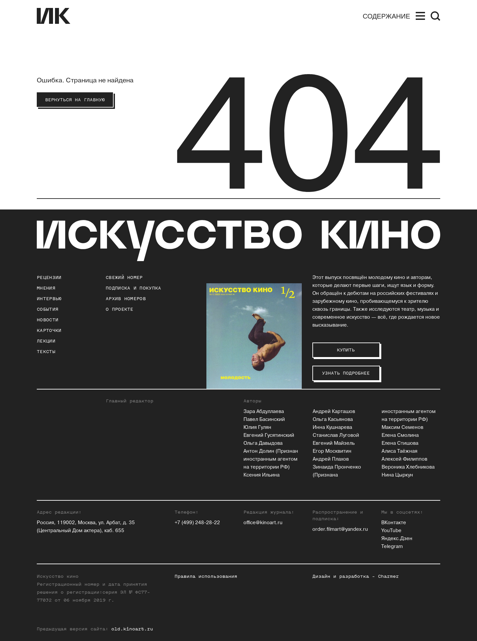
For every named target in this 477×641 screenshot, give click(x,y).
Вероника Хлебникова (408, 467)
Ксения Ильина (261, 475)
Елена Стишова (400, 443)
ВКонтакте (393, 522)
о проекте (119, 309)
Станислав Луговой (336, 435)
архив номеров (126, 298)
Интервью (49, 298)
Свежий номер (124, 277)
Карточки (49, 330)
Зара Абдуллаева (263, 411)
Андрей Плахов (331, 459)
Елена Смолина (400, 435)
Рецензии (49, 277)
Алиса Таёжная (399, 451)
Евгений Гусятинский (268, 435)
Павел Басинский (264, 419)
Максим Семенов (402, 427)
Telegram (392, 546)
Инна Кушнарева (332, 427)
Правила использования (206, 576)
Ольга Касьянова (333, 419)
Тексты (46, 351)
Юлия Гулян (257, 427)
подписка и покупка (133, 288)
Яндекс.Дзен (396, 538)
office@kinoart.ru (263, 522)
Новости (47, 319)
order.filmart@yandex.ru (340, 529)
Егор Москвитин (332, 451)
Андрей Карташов (334, 411)
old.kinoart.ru (132, 628)
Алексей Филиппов (404, 459)
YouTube (391, 530)
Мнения (46, 288)
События (47, 309)
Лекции (46, 341)
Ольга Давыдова (263, 443)
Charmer (388, 576)
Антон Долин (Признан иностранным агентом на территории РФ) (270, 459)
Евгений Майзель (334, 443)
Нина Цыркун (397, 475)
